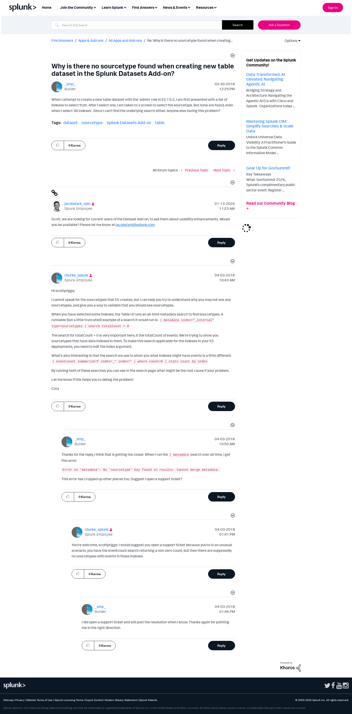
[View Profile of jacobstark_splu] (77, 203)
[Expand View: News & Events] (189, 7)
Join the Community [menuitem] (76, 7)
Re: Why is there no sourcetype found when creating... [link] (190, 40)
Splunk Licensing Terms (69, 700)
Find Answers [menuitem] (143, 7)
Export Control (94, 700)
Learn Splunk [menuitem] (112, 7)
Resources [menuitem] (204, 7)
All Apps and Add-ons (125, 40)
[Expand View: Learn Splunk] (125, 7)
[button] (232, 56)
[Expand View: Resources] (215, 7)
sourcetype (92, 122)
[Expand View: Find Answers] (156, 7)
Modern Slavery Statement (121, 700)
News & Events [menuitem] (175, 7)
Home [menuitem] (46, 7)
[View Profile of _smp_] (69, 84)
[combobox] (136, 25)
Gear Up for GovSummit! (268, 167)
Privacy (19, 700)
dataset (70, 122)
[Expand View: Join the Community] (94, 7)
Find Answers (62, 40)
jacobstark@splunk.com (135, 224)
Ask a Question (279, 25)
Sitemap (8, 700)
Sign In (333, 7)
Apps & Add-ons (90, 40)
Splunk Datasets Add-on (129, 122)
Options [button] (290, 40)
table (160, 122)
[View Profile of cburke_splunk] (76, 275)
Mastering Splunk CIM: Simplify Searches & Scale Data (269, 126)
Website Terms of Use (39, 700)
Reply (221, 145)
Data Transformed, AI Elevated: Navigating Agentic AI (265, 79)
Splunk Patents (148, 700)
